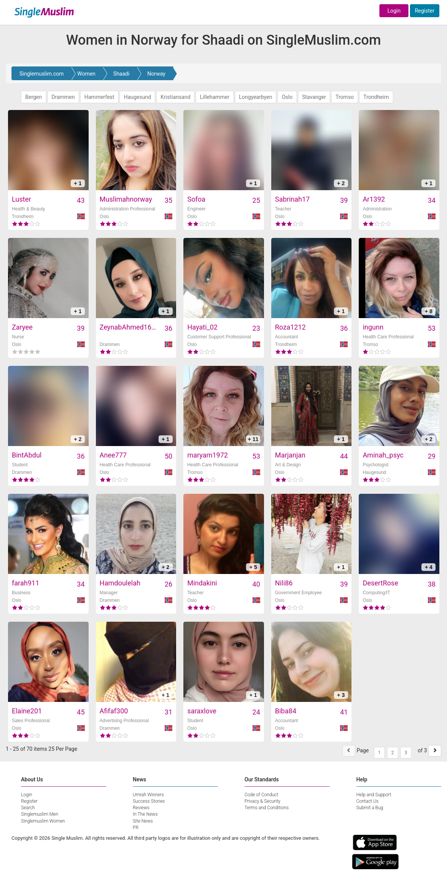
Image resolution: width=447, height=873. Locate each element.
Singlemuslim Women (43, 821)
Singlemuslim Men (39, 814)
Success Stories (149, 801)
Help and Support (374, 794)
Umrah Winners (148, 794)
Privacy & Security (262, 801)
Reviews (141, 807)
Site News (143, 821)
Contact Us (367, 801)
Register (424, 11)
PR (136, 827)
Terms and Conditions (267, 807)
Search (28, 807)
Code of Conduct (261, 794)
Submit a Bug (369, 807)
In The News (145, 814)
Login (394, 11)
